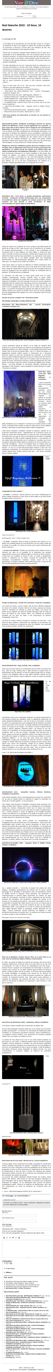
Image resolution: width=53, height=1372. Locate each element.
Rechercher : (20, 16)
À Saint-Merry (10, 1268)
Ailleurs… (9, 1272)
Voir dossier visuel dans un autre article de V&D (18, 301)
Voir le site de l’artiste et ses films (20, 752)
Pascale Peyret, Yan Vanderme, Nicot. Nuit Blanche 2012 (22, 1285)
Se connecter (22, 1369)
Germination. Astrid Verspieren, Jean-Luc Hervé (20, 1283)
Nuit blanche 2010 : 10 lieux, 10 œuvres (18, 1288)
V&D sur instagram (26, 13)
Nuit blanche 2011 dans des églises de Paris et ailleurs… (22, 1286)
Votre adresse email (8, 1218)
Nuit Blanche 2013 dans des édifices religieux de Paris (22, 1281)
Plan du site (13, 1369)
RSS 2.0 (41, 1369)
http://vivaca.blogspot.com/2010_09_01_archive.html (24, 1191)
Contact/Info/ (32, 1369)
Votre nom (5, 1212)
